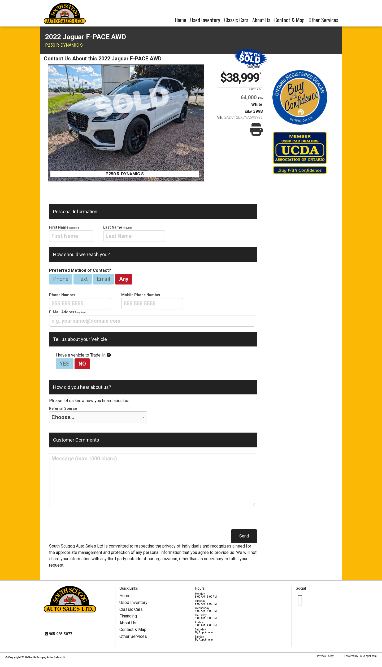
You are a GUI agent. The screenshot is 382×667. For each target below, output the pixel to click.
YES (65, 364)
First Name (71, 233)
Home (180, 20)
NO (82, 364)
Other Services (323, 20)
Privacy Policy (325, 656)
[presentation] (71, 236)
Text (82, 279)
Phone (60, 279)
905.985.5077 (60, 634)
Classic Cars (236, 20)
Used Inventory (205, 20)
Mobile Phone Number (152, 301)
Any (123, 279)
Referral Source (98, 414)
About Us (261, 20)
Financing (128, 616)
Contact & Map (289, 20)
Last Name (134, 233)
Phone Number (80, 301)
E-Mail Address (152, 318)
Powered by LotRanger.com (360, 656)
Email (103, 279)
